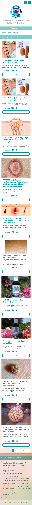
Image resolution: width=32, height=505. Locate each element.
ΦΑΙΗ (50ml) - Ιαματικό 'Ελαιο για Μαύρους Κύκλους (14, 301)
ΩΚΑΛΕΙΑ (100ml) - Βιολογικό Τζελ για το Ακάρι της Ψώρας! (14, 99)
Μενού (29, 2)
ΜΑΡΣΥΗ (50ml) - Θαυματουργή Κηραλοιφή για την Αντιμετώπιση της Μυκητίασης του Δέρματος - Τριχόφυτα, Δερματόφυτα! (15, 183)
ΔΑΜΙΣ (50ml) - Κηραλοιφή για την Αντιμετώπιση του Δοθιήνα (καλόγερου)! (15, 140)
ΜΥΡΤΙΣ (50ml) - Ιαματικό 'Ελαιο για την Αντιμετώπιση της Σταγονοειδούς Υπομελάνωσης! (15, 257)
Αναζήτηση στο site (25, 2)
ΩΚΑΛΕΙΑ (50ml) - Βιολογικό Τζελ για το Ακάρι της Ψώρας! (15, 61)
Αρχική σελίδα (5, 32)
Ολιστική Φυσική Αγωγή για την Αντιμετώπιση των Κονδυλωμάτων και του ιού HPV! (15, 429)
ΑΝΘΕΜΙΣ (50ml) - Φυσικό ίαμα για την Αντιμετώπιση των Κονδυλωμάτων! (15, 383)
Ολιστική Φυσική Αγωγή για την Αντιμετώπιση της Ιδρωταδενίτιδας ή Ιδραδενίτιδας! (15, 220)
